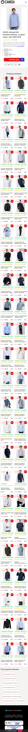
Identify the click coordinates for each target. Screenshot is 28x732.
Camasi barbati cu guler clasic (11, 692)
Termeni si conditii (11, 715)
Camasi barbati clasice (9, 687)
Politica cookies (18, 717)
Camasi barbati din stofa (9, 678)
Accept (20, 730)
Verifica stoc (16, 59)
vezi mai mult (20, 46)
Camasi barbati (20, 701)
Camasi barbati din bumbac (10, 683)
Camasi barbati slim (8, 701)
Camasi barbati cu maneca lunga (12, 696)
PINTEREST (18, 710)
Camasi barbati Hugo (8, 674)
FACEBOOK (9, 710)
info (12, 98)
